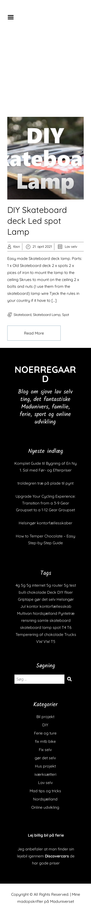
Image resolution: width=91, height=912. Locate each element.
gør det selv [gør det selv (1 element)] (45, 599)
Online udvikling (45, 807)
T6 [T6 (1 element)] (69, 627)
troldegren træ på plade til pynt (45, 483)
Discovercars (57, 856)
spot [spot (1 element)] (57, 627)
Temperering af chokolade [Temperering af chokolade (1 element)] (39, 634)
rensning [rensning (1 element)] (28, 620)
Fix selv (45, 749)
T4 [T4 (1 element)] (64, 627)
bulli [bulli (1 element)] (22, 592)
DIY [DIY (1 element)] (60, 592)
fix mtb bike (45, 741)
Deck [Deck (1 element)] (51, 592)
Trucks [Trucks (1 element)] (70, 634)
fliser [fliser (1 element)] (68, 592)
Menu (12, 17)
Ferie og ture (45, 733)
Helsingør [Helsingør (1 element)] (65, 599)
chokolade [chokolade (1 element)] (36, 592)
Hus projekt (45, 766)
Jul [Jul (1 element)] (23, 606)
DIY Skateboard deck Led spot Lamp (37, 221)
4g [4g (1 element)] (18, 585)
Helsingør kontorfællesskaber (45, 522)
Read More (34, 333)
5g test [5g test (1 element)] (70, 585)
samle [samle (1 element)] (43, 620)
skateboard (22, 314)
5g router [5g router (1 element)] (54, 585)
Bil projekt (45, 716)
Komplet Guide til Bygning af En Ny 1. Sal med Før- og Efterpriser (45, 466)
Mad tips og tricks (45, 790)
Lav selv (71, 246)
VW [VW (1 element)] (39, 641)
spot (65, 314)
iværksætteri (45, 774)
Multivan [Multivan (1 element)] (24, 613)
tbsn (16, 246)
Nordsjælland (45, 799)
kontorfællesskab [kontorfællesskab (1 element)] (55, 606)
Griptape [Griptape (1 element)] (25, 599)
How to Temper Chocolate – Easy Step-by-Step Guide (45, 539)
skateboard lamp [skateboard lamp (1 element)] (36, 627)
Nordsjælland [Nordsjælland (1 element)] (45, 613)
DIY (45, 724)
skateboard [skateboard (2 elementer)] (60, 620)
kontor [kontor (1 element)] (33, 606)
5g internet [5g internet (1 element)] (35, 585)
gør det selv (45, 757)
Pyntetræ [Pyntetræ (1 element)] (66, 613)
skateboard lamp (46, 314)
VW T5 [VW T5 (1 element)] (49, 641)
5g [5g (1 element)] (23, 585)
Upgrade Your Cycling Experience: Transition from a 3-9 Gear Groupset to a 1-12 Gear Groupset (45, 503)
